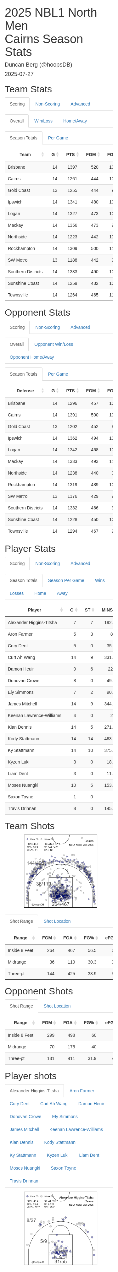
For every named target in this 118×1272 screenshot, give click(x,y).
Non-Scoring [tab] (47, 103)
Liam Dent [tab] (89, 1155)
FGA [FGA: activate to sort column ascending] (68, 937)
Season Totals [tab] (23, 137)
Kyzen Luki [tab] (57, 1155)
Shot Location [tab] (57, 921)
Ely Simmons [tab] (65, 1116)
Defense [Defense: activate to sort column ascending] (25, 390)
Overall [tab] (17, 120)
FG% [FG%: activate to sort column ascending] (89, 937)
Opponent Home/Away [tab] (32, 357)
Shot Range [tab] (21, 921)
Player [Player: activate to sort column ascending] (34, 609)
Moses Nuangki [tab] (25, 1168)
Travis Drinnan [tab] (24, 1180)
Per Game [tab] (58, 137)
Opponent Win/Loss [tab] (53, 344)
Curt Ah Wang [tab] (54, 1103)
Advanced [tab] (80, 103)
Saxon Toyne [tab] (63, 1168)
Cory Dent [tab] (20, 1103)
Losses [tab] (17, 593)
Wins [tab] (100, 580)
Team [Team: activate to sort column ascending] (25, 154)
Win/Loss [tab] (43, 120)
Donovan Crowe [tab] (25, 1116)
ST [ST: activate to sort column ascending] (88, 609)
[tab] (101, 100)
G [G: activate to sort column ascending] (53, 154)
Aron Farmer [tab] (82, 1090)
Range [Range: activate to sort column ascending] (20, 937)
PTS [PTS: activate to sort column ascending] (70, 154)
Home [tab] (40, 593)
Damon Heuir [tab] (91, 1103)
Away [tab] (62, 593)
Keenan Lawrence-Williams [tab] (76, 1129)
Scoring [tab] (17, 103)
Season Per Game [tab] (66, 580)
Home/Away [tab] (75, 120)
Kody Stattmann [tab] (60, 1142)
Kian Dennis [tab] (22, 1142)
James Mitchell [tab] (24, 1129)
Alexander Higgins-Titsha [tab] (34, 1090)
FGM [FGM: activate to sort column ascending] (91, 154)
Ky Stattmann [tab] (23, 1155)
